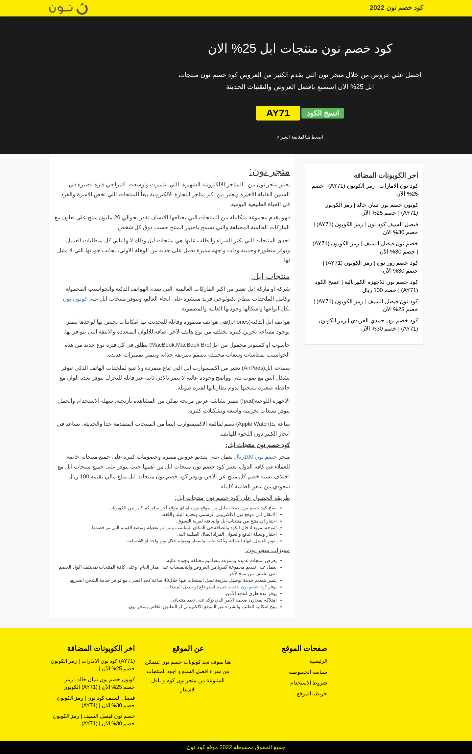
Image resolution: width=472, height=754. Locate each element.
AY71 (278, 112)
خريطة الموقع (312, 693)
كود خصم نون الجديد (247, 586)
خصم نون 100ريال (255, 457)
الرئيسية (318, 661)
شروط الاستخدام (308, 683)
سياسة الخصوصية (307, 672)
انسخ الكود (323, 113)
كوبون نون (75, 299)
